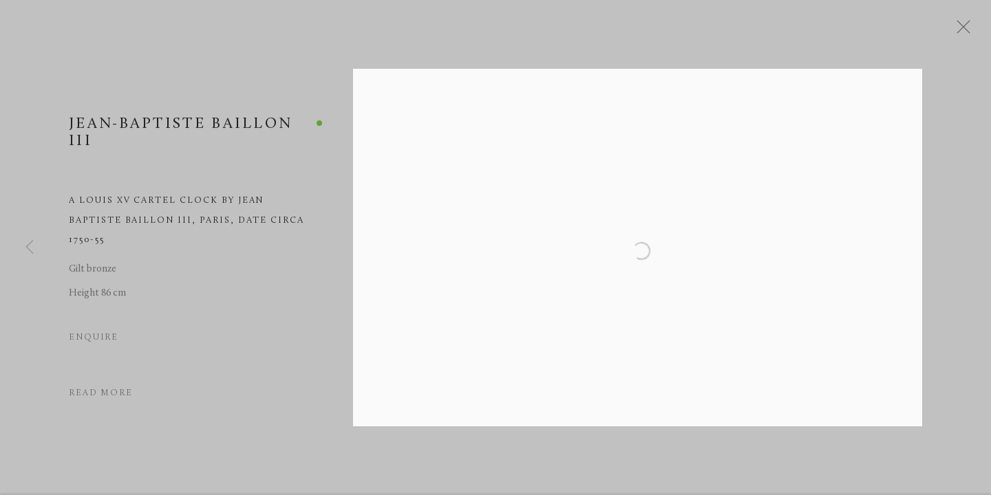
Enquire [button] (93, 342)
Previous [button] (29, 247)
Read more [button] (101, 398)
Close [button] (966, 31)
